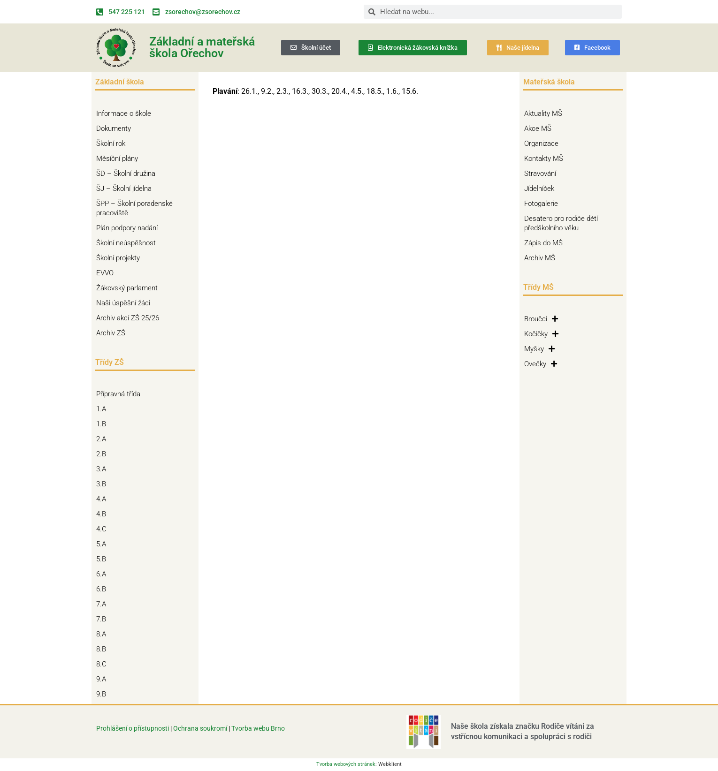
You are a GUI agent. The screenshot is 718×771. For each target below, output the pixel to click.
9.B (103, 694)
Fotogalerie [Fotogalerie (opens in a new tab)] (541, 203)
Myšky (539, 348)
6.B (103, 589)
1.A (103, 409)
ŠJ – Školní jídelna (126, 188)
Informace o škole (126, 113)
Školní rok (110, 143)
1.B (103, 424)
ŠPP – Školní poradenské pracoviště (145, 208)
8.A (103, 634)
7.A (103, 604)
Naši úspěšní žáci (123, 303)
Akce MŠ (537, 128)
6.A (103, 574)
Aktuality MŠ (543, 113)
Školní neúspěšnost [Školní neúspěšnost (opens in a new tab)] (126, 243)
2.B (103, 454)
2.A (103, 439)
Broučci (541, 318)
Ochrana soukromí (201, 728)
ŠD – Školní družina (128, 173)
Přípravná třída (120, 394)
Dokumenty (116, 128)
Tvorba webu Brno (258, 728)
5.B (103, 559)
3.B (103, 484)
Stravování (540, 173)
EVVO (105, 273)
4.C (103, 529)
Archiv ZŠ (113, 333)
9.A (103, 679)
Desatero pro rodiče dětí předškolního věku (561, 223)
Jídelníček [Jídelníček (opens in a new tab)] (539, 188)
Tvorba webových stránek (345, 764)
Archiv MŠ (539, 258)
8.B (103, 649)
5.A (103, 544)
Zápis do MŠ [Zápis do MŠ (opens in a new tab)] (543, 243)
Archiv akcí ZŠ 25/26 (127, 318)
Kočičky (541, 333)
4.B (103, 514)
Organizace (541, 143)
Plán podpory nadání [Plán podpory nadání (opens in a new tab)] (127, 228)
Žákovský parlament (127, 288)
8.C (103, 664)
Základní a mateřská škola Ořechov (202, 47)
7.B (103, 619)
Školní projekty (120, 258)
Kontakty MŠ (543, 158)
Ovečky (540, 363)
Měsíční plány (117, 158)
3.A (103, 469)
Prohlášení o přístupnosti (132, 728)
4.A (103, 499)
